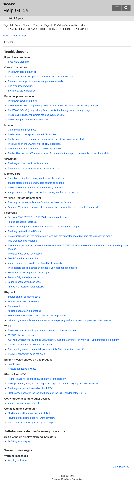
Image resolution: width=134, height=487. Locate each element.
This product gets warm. (20, 86)
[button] (126, 8)
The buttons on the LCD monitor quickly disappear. (34, 144)
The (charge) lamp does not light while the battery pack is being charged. (53, 105)
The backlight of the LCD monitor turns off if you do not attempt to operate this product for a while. (59, 153)
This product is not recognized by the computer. (32, 422)
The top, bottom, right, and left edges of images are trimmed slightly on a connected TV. (53, 383)
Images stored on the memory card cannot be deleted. (36, 183)
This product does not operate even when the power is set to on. (41, 76)
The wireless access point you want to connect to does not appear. (42, 330)
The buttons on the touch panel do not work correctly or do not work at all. (46, 139)
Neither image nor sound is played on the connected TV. (37, 379)
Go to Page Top (121, 466)
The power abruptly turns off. (23, 100)
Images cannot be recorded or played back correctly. (35, 263)
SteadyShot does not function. (23, 258)
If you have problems (19, 61)
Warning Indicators (17, 460)
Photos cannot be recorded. (22, 222)
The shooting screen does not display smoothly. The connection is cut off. (46, 349)
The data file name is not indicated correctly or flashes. (36, 187)
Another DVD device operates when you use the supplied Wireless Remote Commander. (54, 207)
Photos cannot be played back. (24, 301)
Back (6, 35)
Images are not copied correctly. (24, 403)
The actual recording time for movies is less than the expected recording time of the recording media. (60, 236)
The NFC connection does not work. (26, 354)
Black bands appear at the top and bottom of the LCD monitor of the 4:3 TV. (47, 393)
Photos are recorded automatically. (26, 286)
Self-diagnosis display (19, 441)
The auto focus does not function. (25, 253)
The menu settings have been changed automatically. (35, 81)
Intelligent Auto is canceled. (22, 90)
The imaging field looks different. (25, 231)
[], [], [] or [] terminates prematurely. (63, 340)
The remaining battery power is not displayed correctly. (36, 115)
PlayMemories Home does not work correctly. (31, 418)
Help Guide (15, 10)
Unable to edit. (15, 364)
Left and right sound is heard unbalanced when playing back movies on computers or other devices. (60, 320)
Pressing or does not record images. (39, 217)
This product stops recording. (23, 240)
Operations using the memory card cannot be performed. (37, 178)
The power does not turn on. (22, 72)
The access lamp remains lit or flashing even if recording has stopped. (44, 226)
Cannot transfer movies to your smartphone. (31, 344)
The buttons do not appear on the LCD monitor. (32, 134)
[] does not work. (22, 335)
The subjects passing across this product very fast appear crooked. (43, 268)
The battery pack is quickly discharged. (28, 119)
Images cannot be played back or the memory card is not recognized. (44, 192)
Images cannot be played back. (24, 296)
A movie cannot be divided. (22, 368)
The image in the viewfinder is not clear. (28, 163)
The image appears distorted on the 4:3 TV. (30, 388)
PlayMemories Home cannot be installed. (29, 413)
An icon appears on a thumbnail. (24, 311)
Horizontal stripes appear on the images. (29, 272)
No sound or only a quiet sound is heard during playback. (37, 315)
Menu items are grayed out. (22, 129)
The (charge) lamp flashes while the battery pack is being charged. (50, 110)
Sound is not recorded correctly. (24, 282)
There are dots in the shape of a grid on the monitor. (35, 148)
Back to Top (19, 35)
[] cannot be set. (26, 277)
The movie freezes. (18, 306)
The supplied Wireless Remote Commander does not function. (40, 202)
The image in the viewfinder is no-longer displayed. (34, 168)
